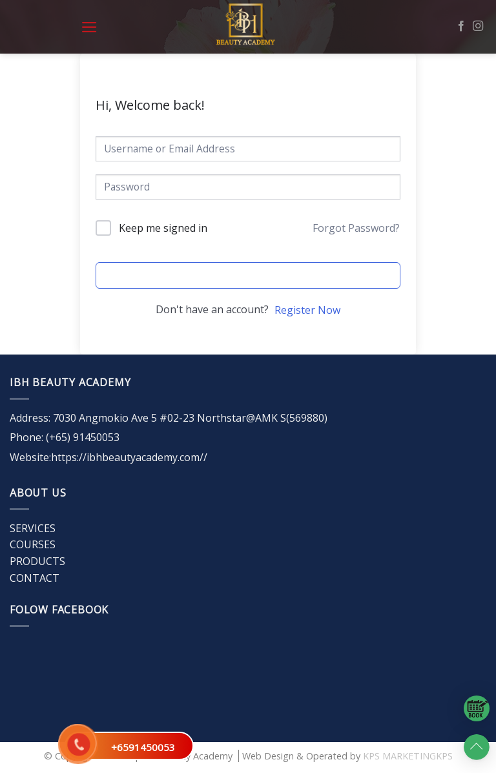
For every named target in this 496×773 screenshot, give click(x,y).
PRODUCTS (37, 561)
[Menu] (89, 27)
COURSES (33, 544)
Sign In (247, 275)
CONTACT (34, 578)
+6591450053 (143, 747)
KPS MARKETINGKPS (408, 756)
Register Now (307, 310)
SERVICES (33, 528)
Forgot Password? (356, 228)
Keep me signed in (163, 228)
